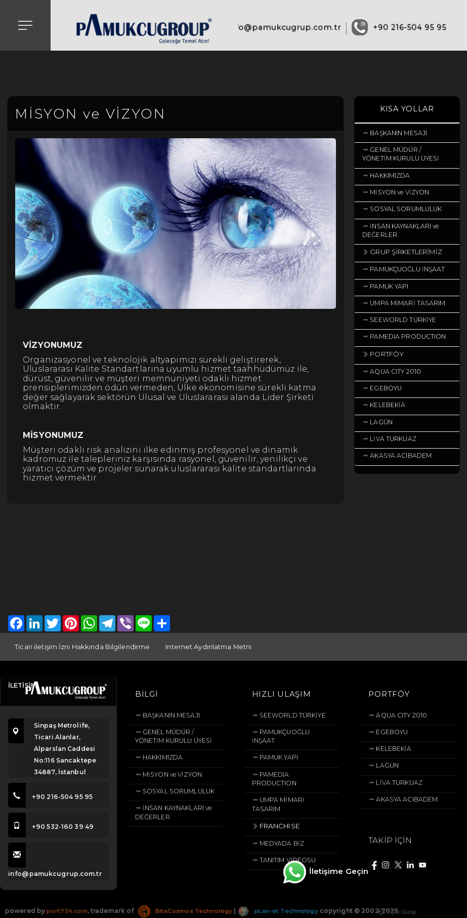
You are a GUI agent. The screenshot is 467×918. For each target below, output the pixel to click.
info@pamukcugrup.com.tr (284, 27)
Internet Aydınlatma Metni (208, 647)
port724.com (68, 910)
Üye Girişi (395, 912)
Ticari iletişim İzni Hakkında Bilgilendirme (82, 647)
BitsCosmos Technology (190, 910)
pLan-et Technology (286, 910)
